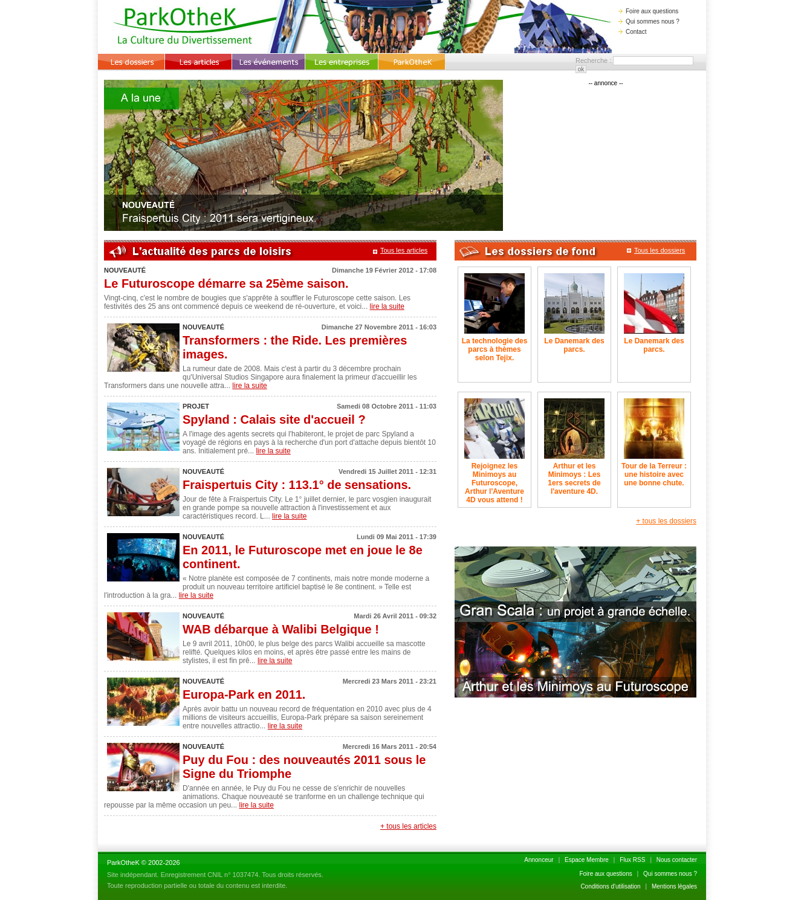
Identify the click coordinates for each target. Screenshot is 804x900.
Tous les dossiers (656, 250)
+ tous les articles (408, 826)
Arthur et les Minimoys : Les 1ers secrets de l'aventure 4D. (574, 479)
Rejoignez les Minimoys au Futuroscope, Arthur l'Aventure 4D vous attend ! (494, 483)
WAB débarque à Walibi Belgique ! (281, 629)
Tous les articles (400, 250)
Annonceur (538, 859)
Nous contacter (676, 859)
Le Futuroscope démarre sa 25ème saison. (226, 283)
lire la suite (387, 306)
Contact (632, 31)
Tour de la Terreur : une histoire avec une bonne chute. (654, 474)
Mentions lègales (674, 886)
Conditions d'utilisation (610, 886)
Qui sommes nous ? (648, 21)
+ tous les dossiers (666, 521)
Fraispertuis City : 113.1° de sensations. (297, 484)
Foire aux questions (648, 11)
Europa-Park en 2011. (244, 694)
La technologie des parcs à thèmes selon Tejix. (495, 349)
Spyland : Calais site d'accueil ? (274, 419)
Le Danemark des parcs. (574, 345)
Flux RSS (632, 859)
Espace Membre (587, 859)
